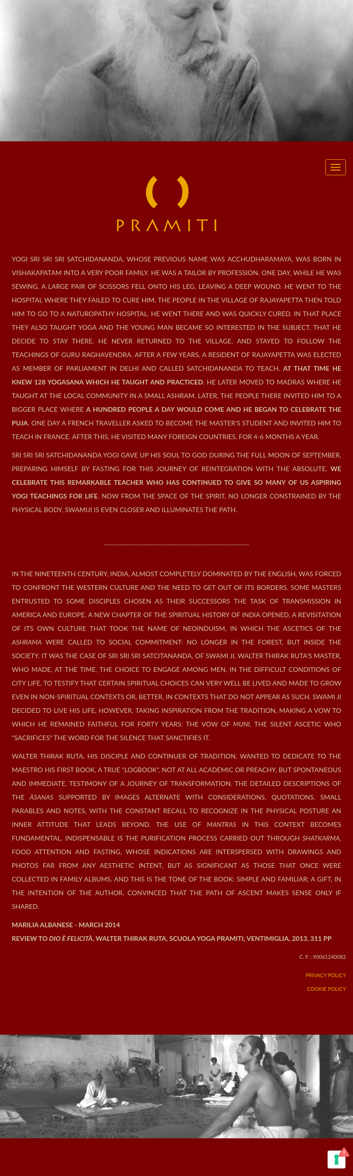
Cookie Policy (326, 989)
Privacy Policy (325, 975)
